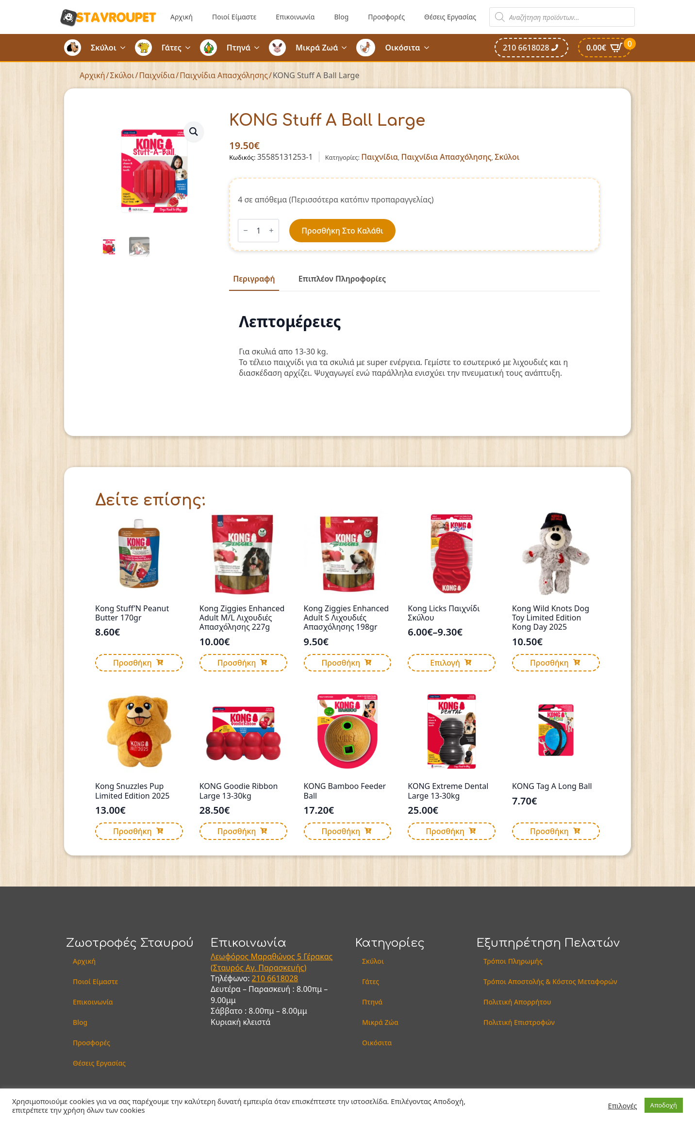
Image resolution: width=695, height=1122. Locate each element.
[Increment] (271, 230)
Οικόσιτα (402, 47)
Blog (341, 16)
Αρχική (181, 16)
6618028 (282, 978)
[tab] (254, 279)
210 (259, 978)
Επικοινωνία (295, 16)
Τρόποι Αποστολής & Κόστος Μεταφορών (550, 981)
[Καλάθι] (604, 47)
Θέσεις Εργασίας (450, 16)
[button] (193, 131)
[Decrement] (245, 230)
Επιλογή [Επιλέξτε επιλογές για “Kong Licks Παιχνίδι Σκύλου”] (445, 662)
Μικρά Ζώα (380, 1022)
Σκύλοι (103, 47)
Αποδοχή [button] (663, 1105)
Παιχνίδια (157, 75)
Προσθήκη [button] (132, 662)
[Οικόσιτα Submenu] (429, 47)
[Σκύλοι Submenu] (125, 47)
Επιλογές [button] (622, 1105)
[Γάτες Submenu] (191, 47)
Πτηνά (238, 47)
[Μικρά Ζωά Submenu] (347, 47)
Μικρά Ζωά (317, 47)
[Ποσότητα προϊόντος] (258, 230)
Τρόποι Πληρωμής (513, 961)
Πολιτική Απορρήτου (517, 1001)
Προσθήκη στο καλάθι (342, 230)
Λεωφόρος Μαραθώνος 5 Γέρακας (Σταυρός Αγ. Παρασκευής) (271, 961)
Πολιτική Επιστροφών (519, 1022)
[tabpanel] (414, 345)
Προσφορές (386, 16)
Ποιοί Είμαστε (234, 16)
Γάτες (172, 47)
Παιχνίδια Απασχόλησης (224, 75)
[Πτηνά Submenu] (259, 47)
